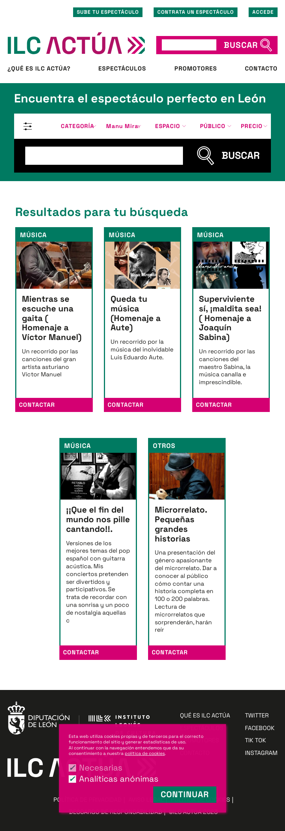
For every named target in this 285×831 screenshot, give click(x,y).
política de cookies (145, 753)
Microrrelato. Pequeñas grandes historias (181, 524)
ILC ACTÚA (76, 43)
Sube (108, 12)
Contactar (37, 405)
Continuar (185, 794)
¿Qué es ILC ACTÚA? (39, 68)
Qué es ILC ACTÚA (205, 715)
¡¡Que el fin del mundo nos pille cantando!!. (98, 519)
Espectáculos (122, 68)
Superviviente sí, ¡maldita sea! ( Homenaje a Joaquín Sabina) (230, 318)
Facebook (260, 728)
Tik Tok (255, 740)
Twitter (257, 715)
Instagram (261, 753)
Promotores (195, 68)
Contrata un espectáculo (195, 12)
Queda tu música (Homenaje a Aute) (136, 313)
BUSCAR (241, 45)
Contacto (261, 68)
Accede (263, 12)
